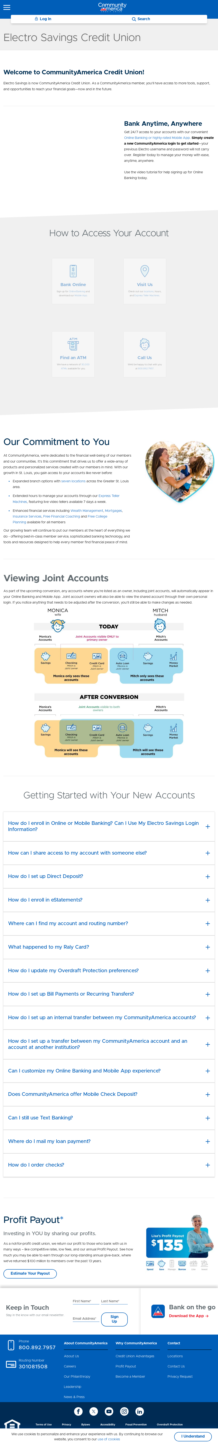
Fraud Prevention (136, 1424)
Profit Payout (126, 1366)
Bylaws (85, 1424)
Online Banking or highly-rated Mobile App (157, 138)
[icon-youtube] (109, 1411)
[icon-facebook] (78, 1411)
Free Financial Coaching (61, 516)
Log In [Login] (43, 19)
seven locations (73, 481)
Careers (70, 1366)
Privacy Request (180, 1376)
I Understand (193, 1436)
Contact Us (176, 1366)
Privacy (66, 1424)
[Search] (141, 19)
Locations (175, 1356)
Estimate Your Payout (30, 1274)
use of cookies (109, 1439)
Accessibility (107, 1424)
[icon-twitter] (93, 1411)
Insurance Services (27, 516)
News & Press (74, 1397)
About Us (71, 1356)
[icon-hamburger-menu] (6, 7)
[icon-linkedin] (139, 1411)
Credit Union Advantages (135, 1356)
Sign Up (114, 1319)
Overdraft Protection (170, 1424)
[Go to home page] (112, 7)
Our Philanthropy (77, 1376)
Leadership (72, 1387)
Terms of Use (44, 1424)
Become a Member (130, 1376)
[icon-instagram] (124, 1411)
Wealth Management (86, 510)
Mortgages (113, 510)
